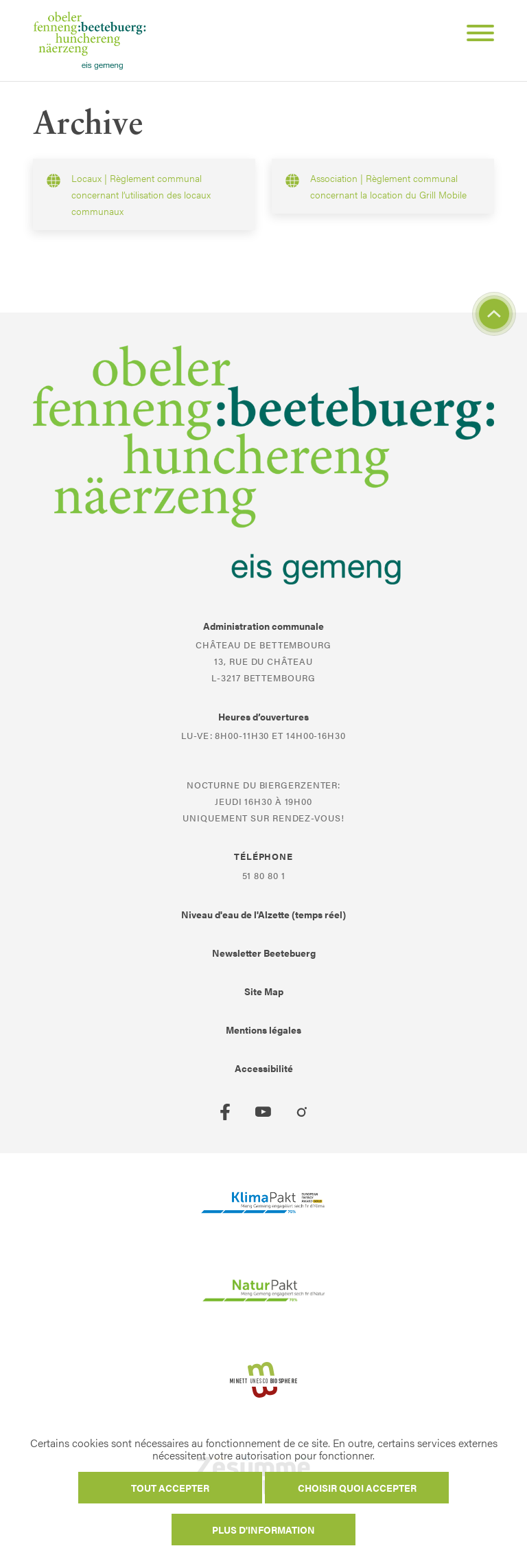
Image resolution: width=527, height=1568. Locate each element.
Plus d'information (263, 1529)
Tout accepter (170, 1488)
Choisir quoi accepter (357, 1488)
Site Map (263, 991)
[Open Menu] (475, 35)
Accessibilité (264, 1068)
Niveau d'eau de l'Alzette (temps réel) (263, 914)
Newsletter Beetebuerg (264, 952)
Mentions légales (263, 1029)
